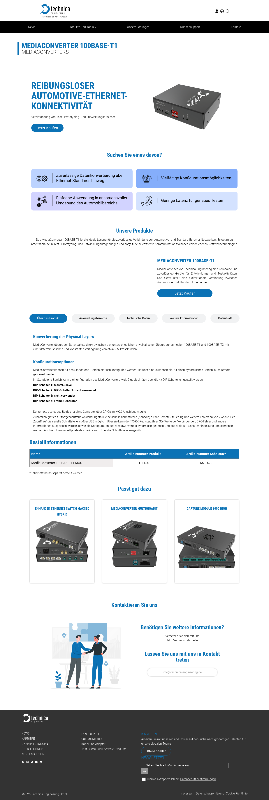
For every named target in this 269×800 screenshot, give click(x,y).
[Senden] (144, 771)
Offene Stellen (156, 751)
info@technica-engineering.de (182, 672)
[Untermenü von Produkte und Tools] (95, 27)
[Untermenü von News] (37, 27)
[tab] (48, 318)
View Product (62, 575)
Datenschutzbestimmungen (198, 779)
